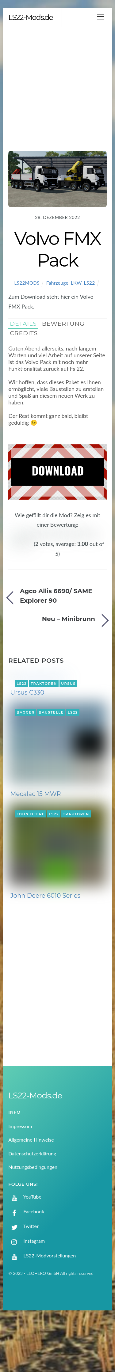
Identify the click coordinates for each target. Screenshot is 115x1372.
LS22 (89, 283)
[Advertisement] (57, 87)
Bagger (26, 766)
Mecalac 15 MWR (35, 847)
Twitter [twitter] (23, 1279)
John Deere (31, 867)
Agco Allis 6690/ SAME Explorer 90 (56, 576)
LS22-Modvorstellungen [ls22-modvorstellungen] (42, 1309)
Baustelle (51, 766)
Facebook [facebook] (26, 1265)
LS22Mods (27, 283)
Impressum (20, 1179)
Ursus (68, 664)
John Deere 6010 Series (45, 949)
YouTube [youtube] (24, 1250)
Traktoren (44, 664)
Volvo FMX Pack (57, 249)
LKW (76, 283)
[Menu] (100, 16)
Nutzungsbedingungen (32, 1220)
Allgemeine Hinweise (31, 1193)
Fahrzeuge (57, 283)
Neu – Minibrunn (68, 599)
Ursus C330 (27, 745)
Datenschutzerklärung (32, 1207)
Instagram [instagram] (26, 1294)
